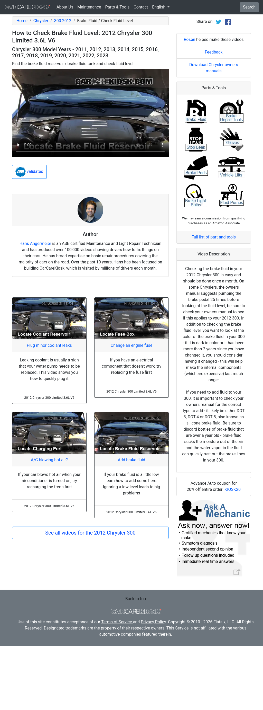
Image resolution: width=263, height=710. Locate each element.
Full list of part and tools (214, 301)
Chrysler (40, 20)
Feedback (214, 116)
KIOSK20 (232, 553)
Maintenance (89, 7)
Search (249, 7)
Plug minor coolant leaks (49, 345)
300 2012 (62, 20)
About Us (65, 7)
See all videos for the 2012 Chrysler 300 (90, 533)
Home (21, 20)
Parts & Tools (117, 7)
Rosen (189, 103)
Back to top (135, 663)
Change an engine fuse (131, 345)
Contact (141, 7)
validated (29, 172)
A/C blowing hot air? (49, 459)
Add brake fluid (131, 459)
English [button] (159, 7)
